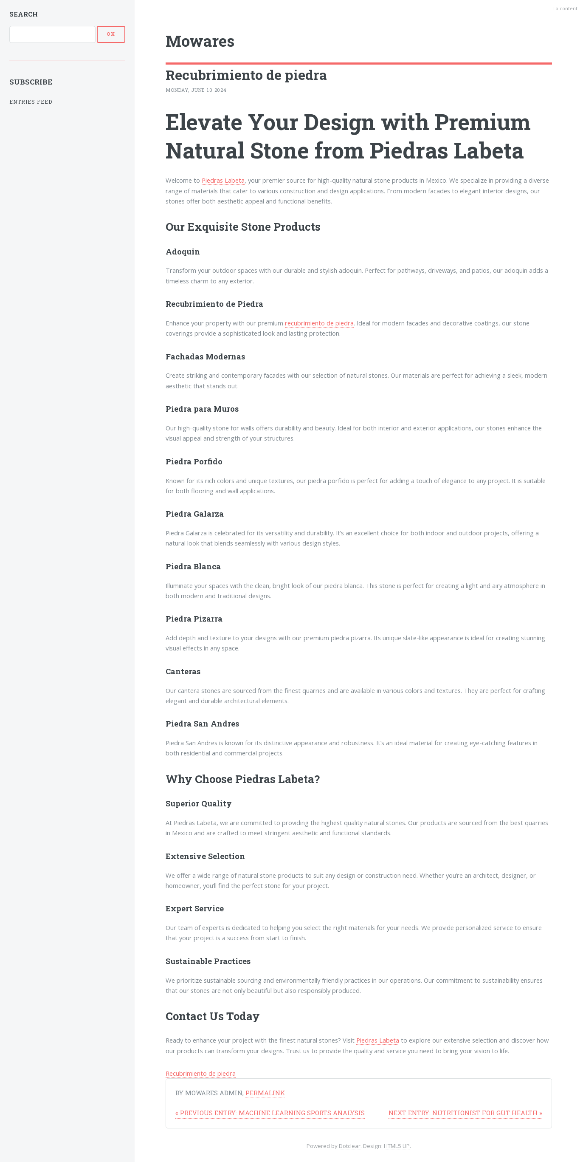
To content (564, 8)
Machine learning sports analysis (270, 1113)
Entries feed (30, 102)
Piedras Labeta (223, 180)
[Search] (52, 34)
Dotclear (350, 1146)
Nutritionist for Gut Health (465, 1113)
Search (23, 14)
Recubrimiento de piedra (201, 1073)
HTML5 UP (397, 1146)
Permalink (265, 1093)
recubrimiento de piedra (319, 323)
